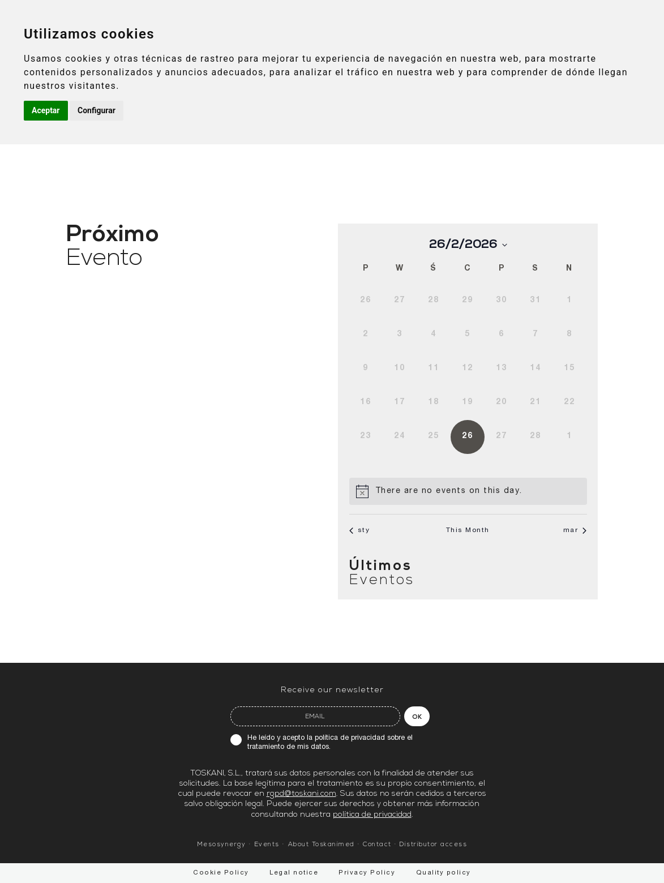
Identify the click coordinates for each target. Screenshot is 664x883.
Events (267, 845)
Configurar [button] (96, 110)
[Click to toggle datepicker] (468, 244)
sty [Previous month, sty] (359, 530)
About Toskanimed (321, 845)
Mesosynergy (221, 845)
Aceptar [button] (46, 110)
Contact (377, 845)
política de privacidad (350, 738)
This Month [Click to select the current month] (468, 530)
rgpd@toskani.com (301, 794)
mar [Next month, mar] (575, 530)
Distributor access (433, 845)
